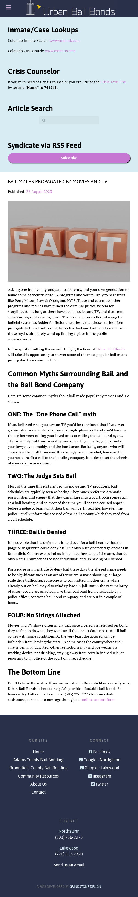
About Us (38, 784)
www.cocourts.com (60, 50)
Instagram (102, 776)
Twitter (101, 784)
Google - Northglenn (101, 760)
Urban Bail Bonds (110, 349)
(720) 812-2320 (69, 854)
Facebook (102, 752)
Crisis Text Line (113, 81)
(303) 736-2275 (69, 837)
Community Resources (38, 776)
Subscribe (69, 158)
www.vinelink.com (64, 40)
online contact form (98, 699)
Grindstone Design (85, 887)
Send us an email (69, 865)
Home (38, 752)
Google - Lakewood (102, 768)
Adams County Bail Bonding (38, 760)
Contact (38, 792)
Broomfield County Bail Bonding (38, 768)
